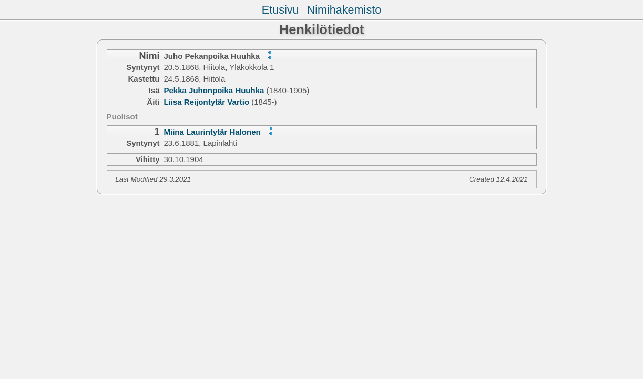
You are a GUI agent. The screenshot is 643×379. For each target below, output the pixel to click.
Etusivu (280, 9)
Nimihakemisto (344, 9)
